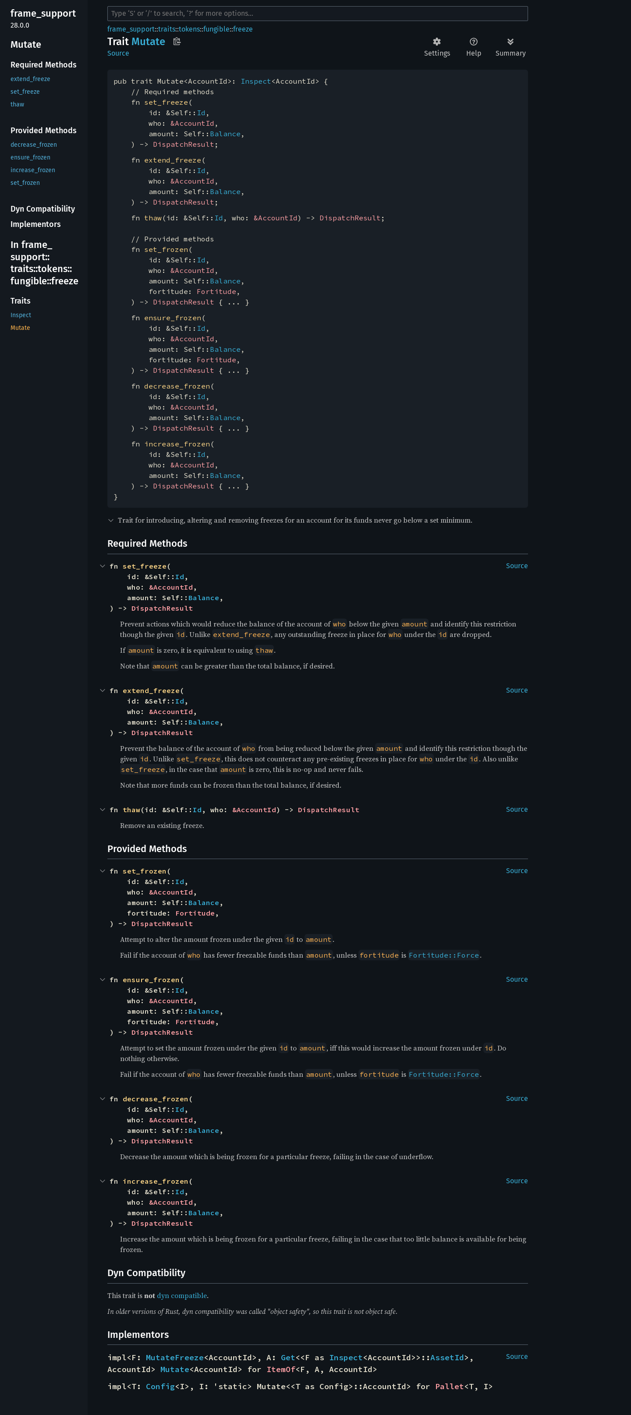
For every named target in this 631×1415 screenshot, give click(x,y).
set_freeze (166, 102)
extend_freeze (172, 160)
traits (166, 29)
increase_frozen (177, 443)
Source (118, 53)
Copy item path (177, 41)
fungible (216, 29)
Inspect (256, 81)
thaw (153, 217)
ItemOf (280, 1369)
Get (288, 1357)
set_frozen (166, 249)
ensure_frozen (172, 317)
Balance (225, 133)
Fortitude (216, 291)
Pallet (449, 1386)
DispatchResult (183, 144)
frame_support (131, 29)
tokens (189, 29)
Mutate (174, 1369)
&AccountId (192, 123)
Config (160, 1386)
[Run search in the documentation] (317, 13)
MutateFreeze (175, 1357)
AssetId (447, 1357)
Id (201, 112)
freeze (243, 29)
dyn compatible (182, 1295)
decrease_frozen (177, 386)
